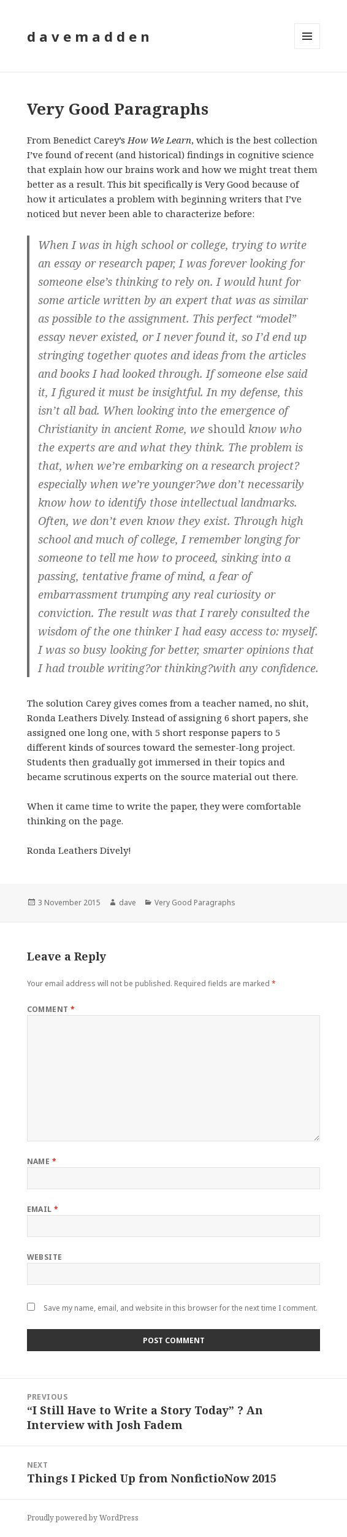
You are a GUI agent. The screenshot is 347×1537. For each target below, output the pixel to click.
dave (127, 902)
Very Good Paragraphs (194, 902)
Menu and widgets (307, 48)
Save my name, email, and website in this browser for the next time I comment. (181, 1308)
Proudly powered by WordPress (83, 1517)
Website (45, 1257)
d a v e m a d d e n (88, 36)
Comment (51, 1009)
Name (42, 1161)
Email (43, 1209)
